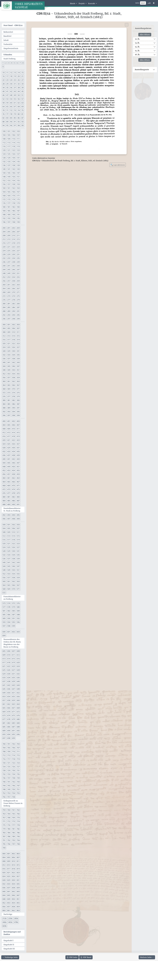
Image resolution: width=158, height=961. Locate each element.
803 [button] (18, 853)
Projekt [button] (82, 3)
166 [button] (13, 192)
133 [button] (8, 161)
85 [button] (15, 118)
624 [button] (18, 666)
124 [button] (4, 154)
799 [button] (4, 848)
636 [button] (18, 677)
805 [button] (8, 857)
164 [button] (4, 192)
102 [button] (13, 131)
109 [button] (8, 139)
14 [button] (19, 72)
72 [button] (11, 110)
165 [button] (8, 192)
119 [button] (18, 146)
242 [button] (13, 266)
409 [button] (8, 429)
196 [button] (4, 222)
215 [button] (18, 239)
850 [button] (13, 899)
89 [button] (7, 122)
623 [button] (13, 666)
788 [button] (8, 836)
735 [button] (18, 774)
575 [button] (13, 603)
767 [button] (4, 817)
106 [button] (13, 135)
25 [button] (15, 80)
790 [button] (18, 836)
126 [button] (13, 154)
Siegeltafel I (8, 940)
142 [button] (13, 169)
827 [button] (18, 876)
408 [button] (4, 429)
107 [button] (18, 135)
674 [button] (8, 715)
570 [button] (13, 589)
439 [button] (18, 455)
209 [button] (8, 235)
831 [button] (18, 880)
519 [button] (18, 540)
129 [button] (8, 158)
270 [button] (13, 292)
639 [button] (13, 681)
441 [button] (8, 459)
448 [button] (4, 466)
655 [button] (13, 696)
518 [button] (13, 540)
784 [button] (8, 833)
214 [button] (13, 239)
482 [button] (13, 497)
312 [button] (4, 336)
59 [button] (7, 103)
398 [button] (13, 415)
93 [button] (22, 122)
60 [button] (11, 103)
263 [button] (18, 285)
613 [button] (4, 658)
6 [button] (17, 63)
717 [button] (8, 759)
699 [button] (13, 738)
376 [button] (4, 396)
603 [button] (18, 632)
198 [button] (13, 222)
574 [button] (8, 603)
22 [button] (3, 80)
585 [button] (4, 614)
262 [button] (13, 285)
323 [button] (18, 343)
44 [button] (19, 91)
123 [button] (18, 150)
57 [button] (22, 99)
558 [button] (13, 577)
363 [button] (18, 381)
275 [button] (18, 296)
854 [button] (13, 903)
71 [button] (7, 110)
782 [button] (18, 829)
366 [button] (13, 385)
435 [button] (18, 451)
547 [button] (18, 566)
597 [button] (4, 626)
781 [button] (13, 829)
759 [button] (4, 810)
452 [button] (4, 470)
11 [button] (7, 72)
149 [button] (8, 177)
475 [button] (18, 489)
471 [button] (18, 485)
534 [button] (13, 555)
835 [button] (18, 884)
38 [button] (19, 87)
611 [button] (13, 655)
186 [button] (13, 211)
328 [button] (4, 351)
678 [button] (8, 719)
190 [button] (13, 214)
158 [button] (13, 184)
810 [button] (13, 861)
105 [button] (8, 135)
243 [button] (18, 266)
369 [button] (8, 389)
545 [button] (8, 566)
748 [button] (4, 789)
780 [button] (8, 829)
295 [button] (18, 315)
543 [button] (18, 562)
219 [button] (18, 243)
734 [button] (13, 774)
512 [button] (4, 536)
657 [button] (4, 700)
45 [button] (22, 91)
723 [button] (18, 763)
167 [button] (18, 192)
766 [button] (18, 814)
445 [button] (8, 463)
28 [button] (3, 84)
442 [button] (13, 459)
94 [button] (3, 125)
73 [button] (15, 110)
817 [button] (8, 869)
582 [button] (8, 611)
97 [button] (15, 125)
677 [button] (4, 719)
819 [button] (18, 869)
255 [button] (18, 277)
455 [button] (18, 470)
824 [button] (4, 876)
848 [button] (4, 899)
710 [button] (13, 751)
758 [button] (13, 797)
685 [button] (4, 727)
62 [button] (19, 103)
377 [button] (8, 396)
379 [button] (18, 396)
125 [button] (8, 154)
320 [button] (4, 343)
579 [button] (13, 607)
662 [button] (8, 704)
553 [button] (8, 574)
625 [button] (4, 670)
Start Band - (13, 25)
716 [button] (4, 759)
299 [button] (18, 319)
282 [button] (13, 303)
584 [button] (18, 611)
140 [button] (4, 169)
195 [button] (18, 218)
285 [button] (8, 307)
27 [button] (22, 80)
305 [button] (8, 328)
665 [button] (4, 708)
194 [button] (13, 218)
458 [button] (13, 474)
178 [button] (13, 203)
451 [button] (18, 466)
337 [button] (8, 358)
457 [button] (8, 474)
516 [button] (4, 540)
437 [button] (8, 455)
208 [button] (4, 235)
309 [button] (8, 332)
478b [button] (16, 922)
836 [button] (4, 888)
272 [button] (4, 296)
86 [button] (19, 118)
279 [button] (18, 300)
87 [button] (22, 118)
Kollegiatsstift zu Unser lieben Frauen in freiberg (13, 803)
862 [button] (13, 910)
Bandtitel (7, 36)
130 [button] (13, 158)
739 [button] (18, 778)
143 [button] (18, 169)
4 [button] (11, 63)
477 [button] (8, 493)
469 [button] (8, 485)
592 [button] (18, 618)
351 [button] (18, 370)
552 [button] (4, 574)
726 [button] (13, 766)
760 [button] (8, 810)
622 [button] (8, 666)
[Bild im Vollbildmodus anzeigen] (126, 24)
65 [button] (7, 106)
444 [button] (4, 463)
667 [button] (13, 708)
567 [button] (18, 585)
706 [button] (13, 748)
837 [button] (8, 888)
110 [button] (13, 139)
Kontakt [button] (92, 3)
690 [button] (8, 730)
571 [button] (18, 589)
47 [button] (7, 95)
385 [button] (8, 404)
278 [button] (13, 300)
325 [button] (8, 347)
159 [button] (18, 184)
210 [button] (13, 235)
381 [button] (8, 400)
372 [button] (4, 393)
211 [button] (18, 235)
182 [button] (13, 207)
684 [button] (18, 723)
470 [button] (13, 485)
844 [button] (4, 895)
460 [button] (4, 478)
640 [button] (18, 681)
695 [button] (13, 734)
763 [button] (4, 814)
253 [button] (8, 277)
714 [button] (13, 755)
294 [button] (13, 315)
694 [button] (8, 734)
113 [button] (8, 142)
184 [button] (4, 211)
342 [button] (13, 362)
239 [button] (18, 262)
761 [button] (13, 810)
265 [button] (8, 288)
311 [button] (18, 332)
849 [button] (8, 899)
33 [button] (22, 84)
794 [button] (18, 840)
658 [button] (8, 700)
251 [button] (18, 273)
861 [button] (8, 910)
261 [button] (8, 285)
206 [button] (13, 232)
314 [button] (13, 336)
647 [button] (13, 689)
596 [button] (18, 622)
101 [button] (8, 131)
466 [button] (13, 482)
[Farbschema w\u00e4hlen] (154, 3)
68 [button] (19, 106)
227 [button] (18, 250)
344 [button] (4, 366)
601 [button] (8, 632)
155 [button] (18, 180)
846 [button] (13, 895)
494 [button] (13, 515)
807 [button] (18, 857)
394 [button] (13, 411)
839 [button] (18, 888)
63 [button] (22, 103)
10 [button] (3, 72)
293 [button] (8, 315)
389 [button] (8, 408)
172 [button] (4, 199)
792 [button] (8, 840)
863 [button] (18, 910)
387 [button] (18, 404)
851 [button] (18, 899)
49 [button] (15, 95)
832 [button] (4, 884)
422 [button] (13, 440)
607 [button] (13, 651)
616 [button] (18, 658)
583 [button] (13, 611)
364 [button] (4, 385)
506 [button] (13, 528)
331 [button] (18, 351)
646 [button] (8, 689)
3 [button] (8, 63)
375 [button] (18, 393)
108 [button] (4, 139)
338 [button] (13, 358)
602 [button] (13, 632)
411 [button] (18, 429)
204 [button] (4, 232)
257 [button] (8, 281)
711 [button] (18, 751)
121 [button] (8, 150)
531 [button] (18, 551)
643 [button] (13, 685)
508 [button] (4, 532)
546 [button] (13, 566)
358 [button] (13, 377)
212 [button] (4, 239)
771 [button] (4, 821)
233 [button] (8, 258)
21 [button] (22, 76)
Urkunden (7, 55)
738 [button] (13, 778)
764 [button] (8, 814)
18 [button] (11, 76)
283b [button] (16, 918)
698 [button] (8, 738)
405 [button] (8, 425)
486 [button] (13, 501)
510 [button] (13, 532)
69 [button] (22, 106)
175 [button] (18, 199)
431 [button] (18, 448)
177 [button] (8, 203)
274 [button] (13, 296)
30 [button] (11, 84)
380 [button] (4, 400)
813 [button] (8, 865)
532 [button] (4, 555)
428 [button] (4, 448)
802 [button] (13, 853)
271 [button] (18, 292)
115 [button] (18, 142)
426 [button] (13, 444)
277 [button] (8, 300)
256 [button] (4, 281)
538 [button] (13, 558)
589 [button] (4, 618)
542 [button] (13, 562)
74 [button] (19, 110)
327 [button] (18, 347)
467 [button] (18, 482)
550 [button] (13, 570)
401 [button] (8, 421)
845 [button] (8, 895)
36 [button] (11, 87)
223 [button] (18, 247)
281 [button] (8, 303)
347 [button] (18, 366)
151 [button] (18, 177)
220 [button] (4, 247)
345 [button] (8, 366)
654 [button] (8, 696)
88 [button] (3, 122)
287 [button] (18, 307)
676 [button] (18, 715)
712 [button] (4, 755)
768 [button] (8, 817)
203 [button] (18, 228)
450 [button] (13, 466)
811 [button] (18, 861)
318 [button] (13, 340)
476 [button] (4, 493)
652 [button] (18, 693)
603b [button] (4, 926)
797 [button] (13, 844)
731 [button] (18, 770)
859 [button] (18, 906)
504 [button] (4, 528)
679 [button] (13, 719)
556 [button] (4, 577)
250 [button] (13, 273)
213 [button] (8, 239)
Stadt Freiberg (9, 59)
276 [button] (4, 300)
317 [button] (8, 340)
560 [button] (4, 581)
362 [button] (13, 381)
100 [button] (4, 131)
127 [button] (18, 154)
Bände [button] (73, 3)
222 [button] (13, 247)
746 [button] (13, 785)
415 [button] (18, 432)
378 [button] (13, 396)
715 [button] (18, 755)
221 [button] (8, 247)
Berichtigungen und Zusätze (12, 933)
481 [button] (8, 497)
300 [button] (4, 324)
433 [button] (8, 451)
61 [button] (15, 103)
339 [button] (18, 358)
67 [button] (15, 106)
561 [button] (8, 581)
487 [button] (18, 501)
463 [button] (18, 478)
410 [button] (13, 429)
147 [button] (18, 173)
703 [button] (18, 744)
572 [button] (4, 593)
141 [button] (8, 169)
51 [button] (22, 95)
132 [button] (4, 161)
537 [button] (8, 558)
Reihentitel (8, 32)
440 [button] (4, 459)
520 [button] (4, 543)
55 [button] (15, 99)
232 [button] (4, 258)
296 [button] (4, 319)
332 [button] (4, 355)
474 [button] (13, 489)
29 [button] (7, 84)
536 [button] (4, 558)
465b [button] (10, 922)
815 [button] (18, 865)
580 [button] (18, 607)
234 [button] (13, 258)
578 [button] (8, 607)
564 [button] (4, 585)
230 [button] (13, 254)
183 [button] (18, 207)
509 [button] (8, 532)
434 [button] (13, 451)
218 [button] (13, 243)
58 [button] (3, 103)
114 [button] (13, 142)
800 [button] (4, 853)
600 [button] (4, 632)
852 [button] (4, 903)
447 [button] (18, 463)
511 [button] (18, 532)
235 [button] (18, 258)
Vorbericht (7, 44)
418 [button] (13, 436)
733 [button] (8, 774)
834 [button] (13, 884)
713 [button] (8, 755)
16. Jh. (137, 54)
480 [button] (4, 497)
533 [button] (8, 555)
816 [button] (4, 869)
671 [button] (13, 711)
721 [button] (8, 763)
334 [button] (13, 355)
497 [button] (8, 519)
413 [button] (8, 432)
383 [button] (18, 400)
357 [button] (8, 377)
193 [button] (8, 218)
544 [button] (4, 566)
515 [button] (18, 536)
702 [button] (13, 744)
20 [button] (19, 76)
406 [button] (13, 425)
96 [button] (11, 125)
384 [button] (4, 404)
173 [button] (8, 199)
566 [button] (13, 585)
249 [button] (8, 273)
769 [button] (13, 817)
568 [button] (4, 589)
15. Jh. (137, 51)
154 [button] (13, 180)
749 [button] (8, 789)
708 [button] (4, 751)
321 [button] (8, 343)
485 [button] (8, 501)
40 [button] (3, 91)
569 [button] (8, 589)
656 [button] (18, 696)
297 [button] (8, 319)
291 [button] (18, 311)
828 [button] (4, 880)
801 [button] (8, 853)
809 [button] (8, 861)
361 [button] (8, 381)
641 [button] (4, 685)
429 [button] (8, 448)
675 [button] (13, 715)
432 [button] (4, 451)
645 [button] (4, 689)
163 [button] (18, 188)
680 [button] (18, 719)
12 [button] (11, 72)
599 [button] (13, 626)
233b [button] (10, 918)
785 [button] (13, 833)
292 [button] (4, 315)
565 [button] (8, 585)
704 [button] (4, 748)
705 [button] (8, 748)
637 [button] (4, 681)
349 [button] (8, 370)
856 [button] (4, 906)
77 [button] (7, 114)
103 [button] (18, 131)
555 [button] (18, 574)
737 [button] (8, 778)
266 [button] (13, 288)
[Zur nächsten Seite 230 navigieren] (147, 957)
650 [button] (8, 693)
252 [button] (4, 277)
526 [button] (13, 547)
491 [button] (18, 504)
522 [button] (13, 543)
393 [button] (8, 411)
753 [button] (8, 793)
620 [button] (18, 662)
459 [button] (18, 474)
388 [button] (4, 408)
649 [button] (4, 693)
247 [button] (18, 269)
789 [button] (13, 836)
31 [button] (15, 84)
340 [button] (4, 362)
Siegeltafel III (9, 949)
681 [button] (4, 723)
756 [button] (4, 797)
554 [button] (13, 574)
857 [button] (8, 906)
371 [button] (18, 389)
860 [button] (4, 910)
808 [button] (4, 861)
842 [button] (13, 891)
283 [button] (18, 303)
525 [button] (8, 547)
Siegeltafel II (8, 945)
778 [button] (18, 825)
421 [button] (8, 440)
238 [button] (13, 262)
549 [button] (8, 570)
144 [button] (4, 173)
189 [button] (8, 214)
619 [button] (13, 662)
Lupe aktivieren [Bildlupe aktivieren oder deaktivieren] (117, 164)
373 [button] (8, 393)
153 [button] (8, 180)
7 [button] (20, 63)
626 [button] (8, 670)
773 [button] (13, 821)
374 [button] (13, 393)
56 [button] (19, 99)
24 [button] (11, 80)
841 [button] (8, 891)
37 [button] (15, 87)
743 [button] (18, 782)
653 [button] (4, 696)
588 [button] (18, 614)
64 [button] (3, 106)
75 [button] (22, 110)
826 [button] (13, 876)
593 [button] (4, 622)
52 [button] (3, 99)
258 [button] (13, 281)
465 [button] (8, 482)
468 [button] (4, 485)
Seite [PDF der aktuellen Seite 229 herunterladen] (72, 957)
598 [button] (8, 626)
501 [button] (8, 524)
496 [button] (4, 519)
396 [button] (4, 415)
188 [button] (4, 214)
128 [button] (4, 158)
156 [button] (4, 184)
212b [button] (4, 918)
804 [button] (4, 857)
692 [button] (18, 730)
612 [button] (18, 655)
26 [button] (19, 80)
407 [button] (18, 425)
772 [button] (8, 821)
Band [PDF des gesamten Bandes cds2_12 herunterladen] (86, 957)
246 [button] (13, 269)
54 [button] (11, 99)
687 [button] (13, 727)
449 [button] (8, 466)
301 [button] (8, 324)
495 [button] (18, 515)
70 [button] (3, 110)
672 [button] (18, 711)
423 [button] (18, 440)
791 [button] (4, 840)
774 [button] (18, 821)
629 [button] (4, 674)
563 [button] (18, 581)
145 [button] (8, 173)
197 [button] (8, 222)
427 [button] (18, 444)
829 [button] (8, 880)
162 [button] (13, 188)
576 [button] (18, 603)
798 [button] (18, 844)
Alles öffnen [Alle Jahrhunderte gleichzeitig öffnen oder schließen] (145, 35)
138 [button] (13, 165)
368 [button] (4, 389)
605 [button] (4, 651)
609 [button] (4, 655)
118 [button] (13, 146)
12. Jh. (137, 39)
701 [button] (8, 744)
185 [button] (8, 211)
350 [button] (13, 370)
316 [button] (4, 340)
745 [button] (8, 785)
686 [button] (8, 727)
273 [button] (8, 296)
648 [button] (18, 689)
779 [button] (4, 829)
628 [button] (18, 670)
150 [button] (13, 177)
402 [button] (13, 421)
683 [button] (13, 723)
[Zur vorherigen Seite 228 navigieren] (10, 957)
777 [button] (13, 825)
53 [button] (7, 99)
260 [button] (4, 285)
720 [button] (4, 763)
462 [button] (13, 478)
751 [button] (18, 789)
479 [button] (18, 493)
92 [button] (19, 122)
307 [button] (18, 328)
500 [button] (4, 524)
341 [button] (8, 362)
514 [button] (13, 536)
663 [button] (13, 704)
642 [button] (8, 685)
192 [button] (4, 218)
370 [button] (13, 389)
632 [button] (18, 674)
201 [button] (8, 228)
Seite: (137, 3)
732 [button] (4, 774)
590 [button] (8, 618)
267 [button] (18, 288)
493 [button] (8, 515)
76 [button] (3, 114)
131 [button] (18, 158)
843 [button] (18, 891)
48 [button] (11, 95)
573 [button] (4, 603)
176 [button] (4, 203)
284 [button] (4, 307)
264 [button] (4, 288)
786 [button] (18, 833)
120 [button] (4, 150)
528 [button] (4, 551)
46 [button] (3, 95)
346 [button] (13, 366)
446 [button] (13, 463)
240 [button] (4, 266)
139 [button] (18, 165)
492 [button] (4, 515)
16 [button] (3, 76)
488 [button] (4, 504)
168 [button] (4, 195)
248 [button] (4, 273)
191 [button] (18, 214)
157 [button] (8, 184)
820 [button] (4, 872)
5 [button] (14, 63)
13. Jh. (137, 43)
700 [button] (4, 744)
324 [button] (4, 347)
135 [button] (18, 161)
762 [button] (18, 810)
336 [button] (4, 358)
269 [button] (8, 292)
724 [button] (4, 766)
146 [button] (13, 173)
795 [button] (4, 844)
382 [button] (13, 400)
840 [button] (4, 891)
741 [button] (8, 782)
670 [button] (8, 711)
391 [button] (18, 408)
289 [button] (8, 311)
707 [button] (18, 748)
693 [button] (4, 734)
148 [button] (4, 177)
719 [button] (18, 759)
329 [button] (8, 351)
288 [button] (4, 311)
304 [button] (4, 328)
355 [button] (18, 374)
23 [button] (7, 80)
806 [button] (13, 857)
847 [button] (18, 895)
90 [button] (11, 122)
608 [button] (18, 651)
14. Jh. (137, 47)
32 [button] (19, 84)
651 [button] (13, 693)
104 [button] (4, 135)
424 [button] (4, 444)
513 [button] (8, 536)
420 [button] (4, 440)
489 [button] (8, 504)
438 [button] (13, 455)
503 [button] (18, 524)
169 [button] (8, 195)
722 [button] (13, 763)
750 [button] (13, 789)
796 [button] (8, 844)
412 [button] (4, 432)
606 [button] (8, 651)
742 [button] (13, 782)
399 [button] (18, 415)
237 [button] (8, 262)
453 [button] (8, 470)
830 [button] (13, 880)
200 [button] (4, 228)
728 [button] (4, 770)
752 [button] (4, 793)
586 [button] (8, 614)
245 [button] (8, 269)
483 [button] (18, 497)
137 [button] (8, 165)
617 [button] (4, 662)
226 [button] (13, 250)
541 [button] (8, 562)
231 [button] (18, 254)
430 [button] (13, 448)
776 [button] (8, 825)
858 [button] (13, 906)
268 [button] (4, 292)
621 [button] (4, 666)
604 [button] (4, 635)
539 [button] (18, 558)
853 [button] (8, 903)
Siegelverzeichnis (10, 48)
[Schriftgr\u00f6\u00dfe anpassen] (149, 3)
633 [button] (4, 677)
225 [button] (8, 250)
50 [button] (19, 95)
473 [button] (8, 489)
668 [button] (18, 708)
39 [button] (22, 87)
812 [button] (4, 865)
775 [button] (4, 825)
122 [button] (13, 150)
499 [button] (18, 519)
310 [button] (13, 332)
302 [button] (13, 324)
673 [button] (4, 715)
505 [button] (8, 528)
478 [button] (13, 493)
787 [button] (4, 836)
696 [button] (18, 734)
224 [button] (4, 250)
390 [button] (13, 408)
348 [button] (4, 370)
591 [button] (13, 618)
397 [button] (8, 415)
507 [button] (18, 528)
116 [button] (4, 146)
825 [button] (8, 876)
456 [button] (4, 474)
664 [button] (18, 704)
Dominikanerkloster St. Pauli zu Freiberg (12, 509)
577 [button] (4, 607)
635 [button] (13, 677)
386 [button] (13, 404)
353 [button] (8, 374)
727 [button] (18, 766)
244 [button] (4, 269)
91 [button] (15, 122)
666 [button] (8, 708)
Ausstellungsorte (142, 69)
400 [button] (4, 421)
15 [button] (22, 72)
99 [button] (22, 125)
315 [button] (18, 336)
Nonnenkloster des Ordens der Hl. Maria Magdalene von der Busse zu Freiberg (12, 643)
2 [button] (5, 63)
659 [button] (13, 700)
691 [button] (13, 730)
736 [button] (4, 778)
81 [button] (22, 114)
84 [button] (11, 118)
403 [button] (18, 421)
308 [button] (4, 332)
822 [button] (13, 872)
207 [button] (18, 232)
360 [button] (4, 381)
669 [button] (4, 711)
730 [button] (13, 770)
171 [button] (18, 195)
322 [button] (13, 343)
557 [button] (8, 577)
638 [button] (8, 681)
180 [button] (4, 207)
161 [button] (8, 188)
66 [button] (11, 106)
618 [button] (8, 662)
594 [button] (8, 622)
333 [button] (8, 355)
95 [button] (7, 125)
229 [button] (8, 254)
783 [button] (4, 833)
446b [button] (4, 922)
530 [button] (13, 551)
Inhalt (6, 40)
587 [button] (13, 614)
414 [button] (13, 432)
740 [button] (4, 782)
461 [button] (8, 478)
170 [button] (13, 195)
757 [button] (8, 797)
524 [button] (4, 547)
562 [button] (13, 581)
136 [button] (4, 165)
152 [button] (4, 180)
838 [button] (13, 888)
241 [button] (8, 266)
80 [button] (19, 114)
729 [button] (8, 770)
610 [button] (8, 655)
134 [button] (13, 161)
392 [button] (4, 411)
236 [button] (4, 262)
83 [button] (7, 118)
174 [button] (13, 199)
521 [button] (8, 543)
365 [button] (8, 385)
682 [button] (8, 723)
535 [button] (18, 555)
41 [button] (7, 91)
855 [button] (18, 903)
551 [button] (18, 570)
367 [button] (18, 385)
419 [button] (18, 436)
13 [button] (15, 72)
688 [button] (18, 727)
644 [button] (18, 685)
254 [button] (13, 277)
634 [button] (8, 677)
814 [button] (13, 865)
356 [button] (4, 377)
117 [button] (8, 146)
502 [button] (13, 524)
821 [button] (8, 872)
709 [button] (8, 751)
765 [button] (13, 814)
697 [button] (4, 738)
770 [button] (18, 817)
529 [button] (8, 551)
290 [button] (13, 311)
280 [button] (4, 303)
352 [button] (4, 374)
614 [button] (8, 658)
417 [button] (8, 436)
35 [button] (7, 87)
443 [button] (18, 459)
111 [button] (18, 139)
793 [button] (13, 840)
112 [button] (4, 142)
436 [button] (4, 455)
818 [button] (13, 869)
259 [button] (18, 281)
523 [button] (18, 543)
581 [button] (4, 611)
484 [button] (4, 501)
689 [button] (4, 730)
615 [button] (13, 658)
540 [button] (4, 562)
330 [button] (13, 351)
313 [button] (8, 336)
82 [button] (3, 118)
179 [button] (18, 203)
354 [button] (13, 374)
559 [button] (18, 577)
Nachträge (7, 914)
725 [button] (8, 766)
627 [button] (13, 670)
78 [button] (11, 114)
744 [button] (4, 785)
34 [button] (3, 87)
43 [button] (15, 91)
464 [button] (4, 482)
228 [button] (4, 254)
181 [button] (8, 207)
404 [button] (4, 425)
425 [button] (8, 444)
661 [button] (4, 704)
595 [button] (13, 622)
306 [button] (13, 328)
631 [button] (13, 674)
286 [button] (13, 307)
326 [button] (13, 347)
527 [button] (18, 547)
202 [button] (13, 228)
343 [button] (18, 362)
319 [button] (18, 340)
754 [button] (13, 793)
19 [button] (15, 76)
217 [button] (8, 243)
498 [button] (13, 519)
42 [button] (11, 91)
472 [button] (4, 489)
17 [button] (7, 76)
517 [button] (8, 540)
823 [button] (18, 872)
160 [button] (4, 188)
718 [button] (13, 759)
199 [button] (18, 222)
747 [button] (18, 785)
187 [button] (18, 211)
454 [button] (13, 470)
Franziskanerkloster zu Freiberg (12, 597)
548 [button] (4, 570)
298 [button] (13, 319)
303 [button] (18, 324)
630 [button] (8, 674)
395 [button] (18, 411)
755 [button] (18, 793)
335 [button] (18, 355)
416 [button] (4, 436)
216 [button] (4, 243)
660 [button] (18, 700)
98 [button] (19, 125)
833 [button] (8, 884)
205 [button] (8, 232)
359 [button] (18, 377)
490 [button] (13, 504)
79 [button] (15, 114)
